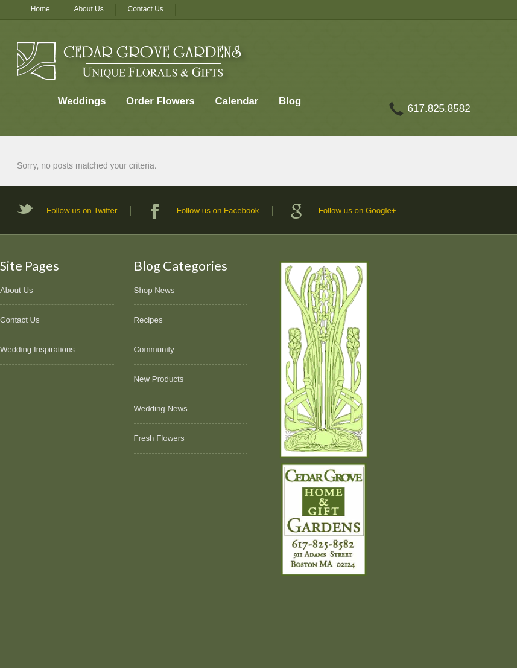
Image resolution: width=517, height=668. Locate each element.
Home (40, 9)
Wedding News (161, 408)
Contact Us (145, 9)
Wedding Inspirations (37, 349)
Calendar (236, 101)
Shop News (154, 290)
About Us (88, 9)
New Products (159, 379)
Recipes (148, 319)
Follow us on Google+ (357, 210)
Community (154, 349)
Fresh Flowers (159, 438)
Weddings (82, 101)
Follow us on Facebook (218, 210)
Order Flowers (160, 101)
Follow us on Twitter (81, 210)
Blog (290, 101)
